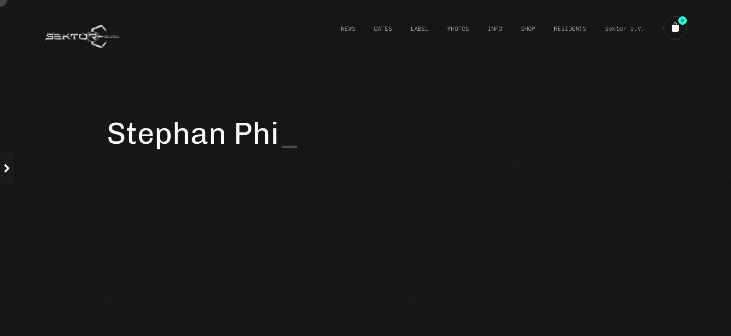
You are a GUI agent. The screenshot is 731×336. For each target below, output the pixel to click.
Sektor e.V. (625, 28)
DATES (383, 28)
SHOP (528, 28)
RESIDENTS (570, 28)
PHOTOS (458, 28)
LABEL (420, 28)
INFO (495, 28)
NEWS (348, 28)
